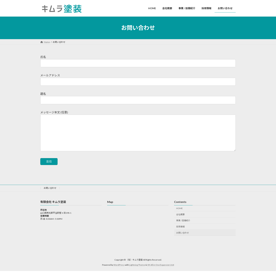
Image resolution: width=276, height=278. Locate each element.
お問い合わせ (50, 195)
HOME (179, 215)
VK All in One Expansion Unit (160, 272)
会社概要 (180, 221)
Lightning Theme (137, 272)
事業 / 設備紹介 (183, 227)
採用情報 (180, 233)
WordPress (119, 272)
